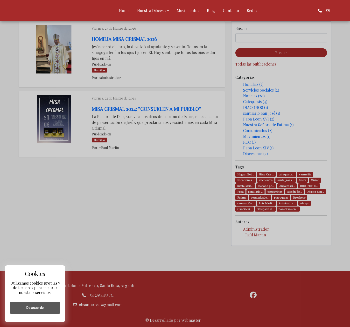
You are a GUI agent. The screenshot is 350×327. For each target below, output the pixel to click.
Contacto (231, 10)
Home (124, 10)
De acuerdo (35, 308)
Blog (211, 10)
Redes (252, 10)
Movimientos (188, 10)
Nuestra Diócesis (151, 10)
